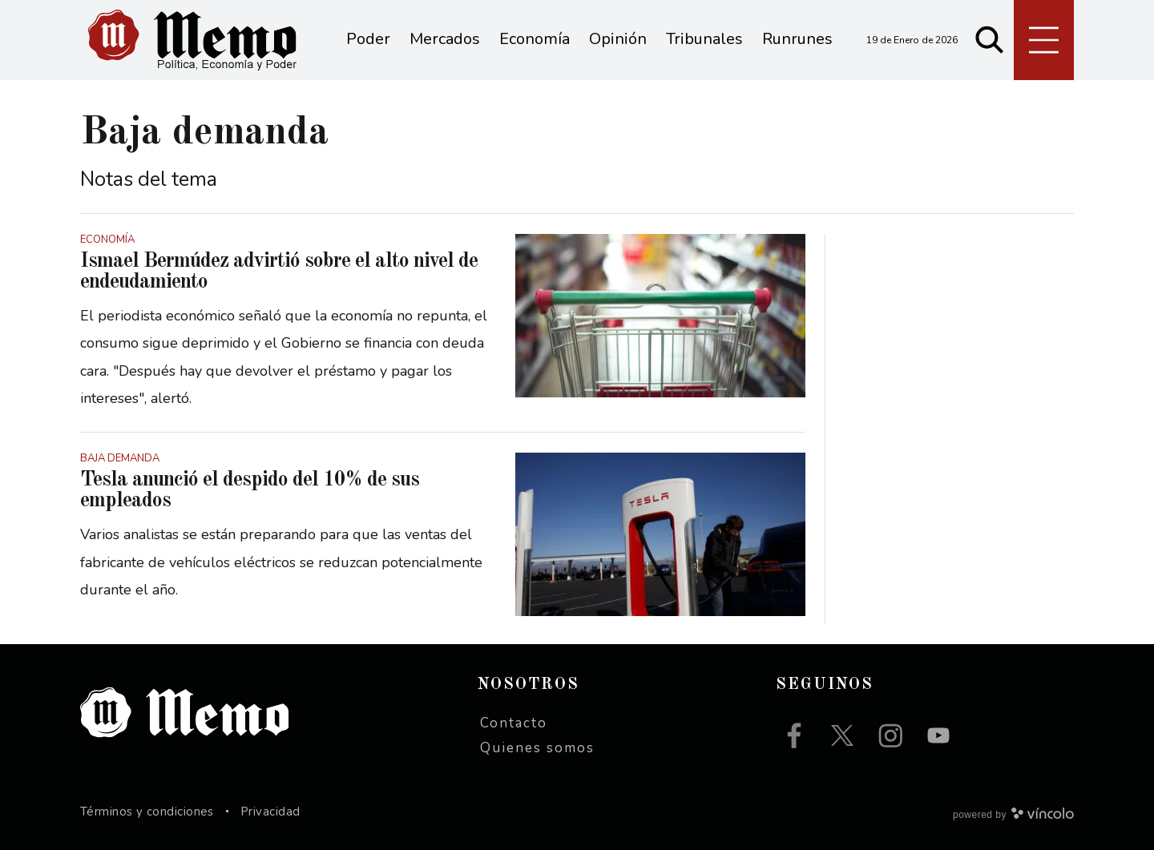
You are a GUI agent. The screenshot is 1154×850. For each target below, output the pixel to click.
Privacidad (270, 812)
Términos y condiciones (147, 812)
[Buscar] (990, 40)
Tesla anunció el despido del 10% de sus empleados (249, 490)
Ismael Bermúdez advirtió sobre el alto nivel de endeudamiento (279, 271)
